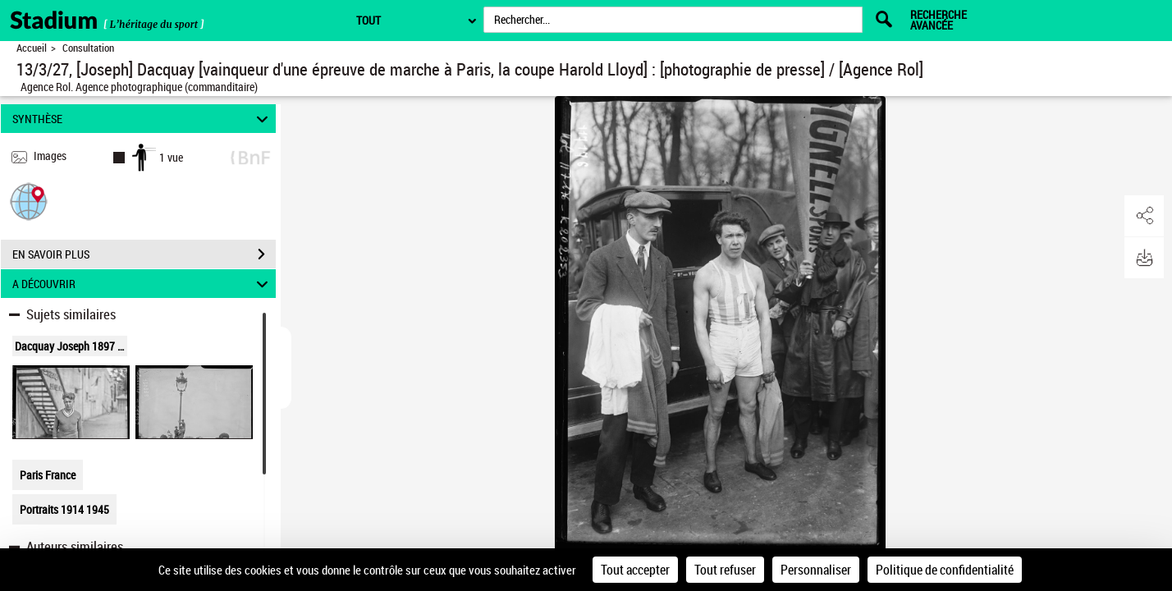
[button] (28, 200)
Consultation (88, 48)
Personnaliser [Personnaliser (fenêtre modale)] (816, 570)
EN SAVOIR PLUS (144, 254)
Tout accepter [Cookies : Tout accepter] (635, 570)
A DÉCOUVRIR (142, 283)
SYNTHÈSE (142, 118)
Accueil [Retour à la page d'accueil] (31, 48)
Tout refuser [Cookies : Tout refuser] (725, 570)
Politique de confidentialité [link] (945, 570)
